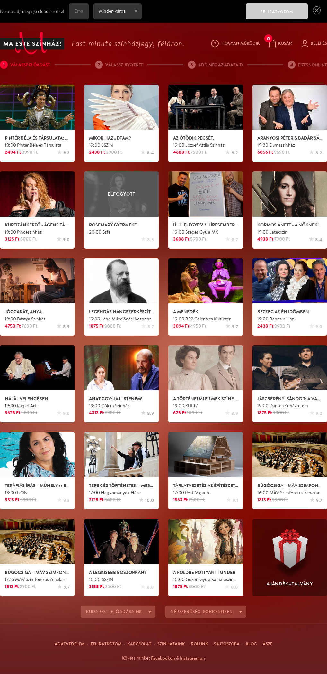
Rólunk (199, 644)
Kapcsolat (139, 644)
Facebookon (163, 658)
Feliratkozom (106, 644)
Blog (251, 644)
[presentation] (192, 15)
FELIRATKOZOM (276, 11)
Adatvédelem (69, 644)
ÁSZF (267, 644)
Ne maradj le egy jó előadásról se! (32, 11)
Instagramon (192, 658)
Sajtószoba (227, 644)
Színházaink (171, 644)
